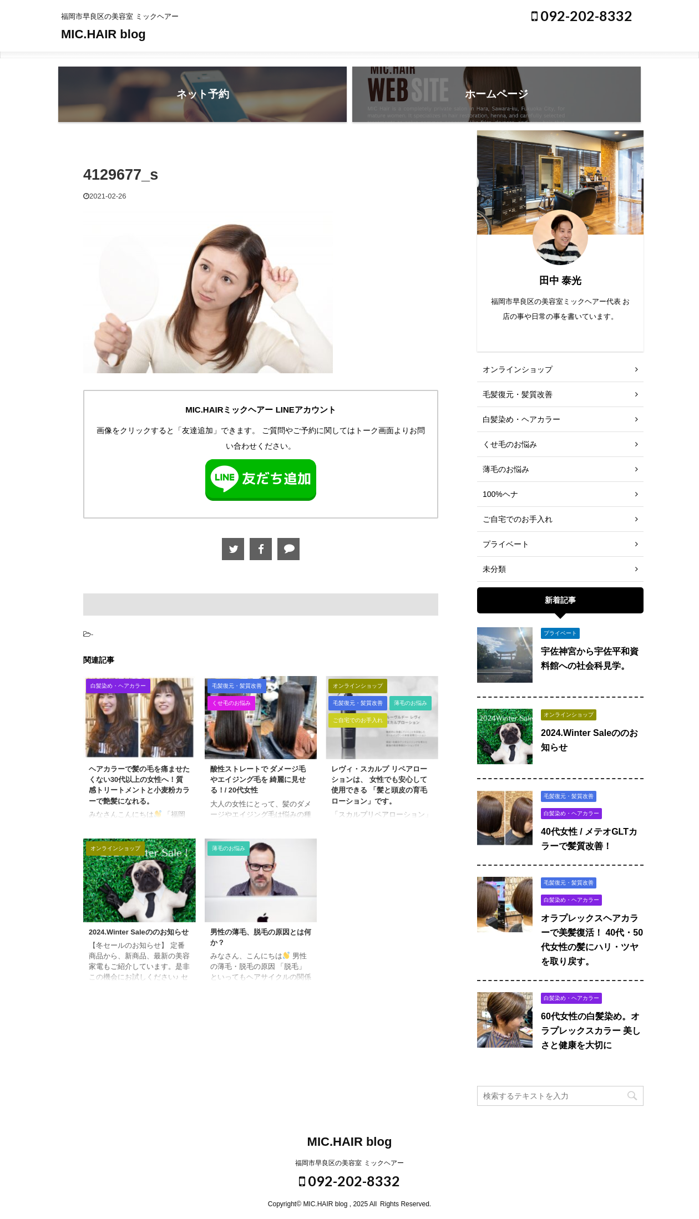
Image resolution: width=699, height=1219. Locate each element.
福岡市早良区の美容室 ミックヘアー (349, 1163)
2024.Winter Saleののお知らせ (139, 932)
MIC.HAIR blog (103, 34)
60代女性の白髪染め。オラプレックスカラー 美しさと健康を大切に (591, 1031)
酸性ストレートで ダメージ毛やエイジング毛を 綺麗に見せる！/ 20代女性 (258, 779)
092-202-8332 (581, 15)
